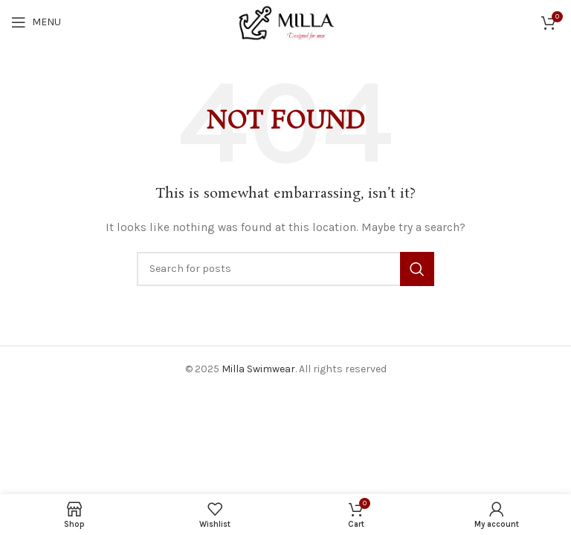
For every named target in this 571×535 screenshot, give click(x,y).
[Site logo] (285, 21)
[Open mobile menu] (36, 22)
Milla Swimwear (258, 369)
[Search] (285, 269)
